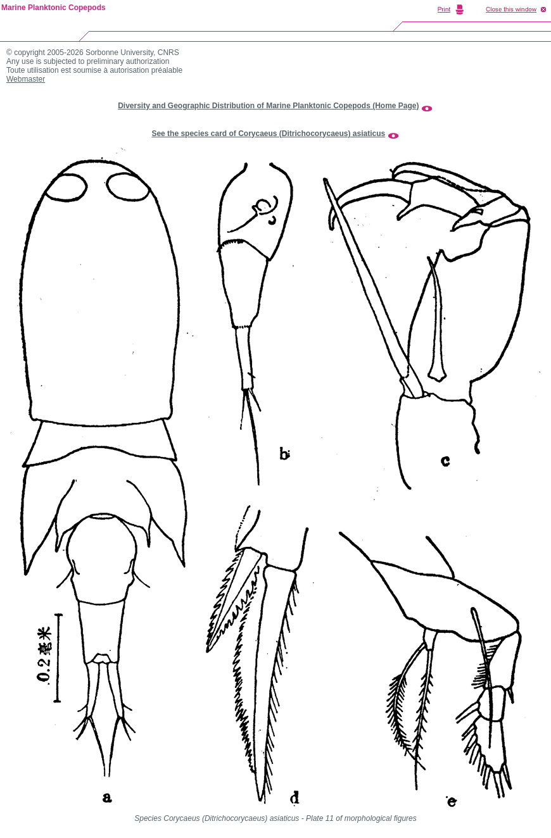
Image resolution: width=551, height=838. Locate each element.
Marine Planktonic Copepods (53, 7)
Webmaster (25, 79)
